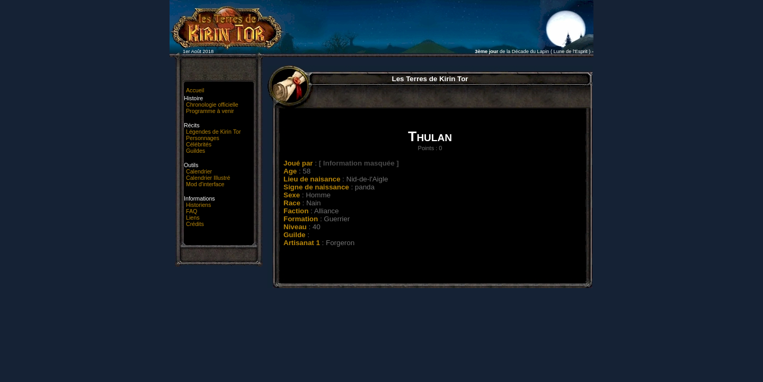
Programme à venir (210, 111)
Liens (192, 217)
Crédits (195, 224)
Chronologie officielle (212, 104)
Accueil (195, 90)
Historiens (198, 205)
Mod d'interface (205, 184)
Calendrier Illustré (208, 178)
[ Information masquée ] (359, 163)
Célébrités (198, 144)
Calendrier (199, 171)
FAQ (191, 211)
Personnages (202, 138)
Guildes (195, 150)
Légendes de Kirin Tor (213, 131)
